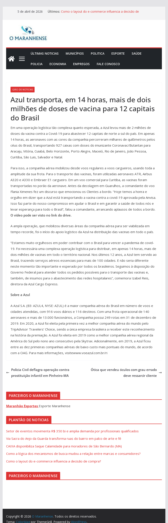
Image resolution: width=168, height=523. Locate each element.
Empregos (81, 64)
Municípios (75, 53)
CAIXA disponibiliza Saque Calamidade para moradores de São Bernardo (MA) (64, 446)
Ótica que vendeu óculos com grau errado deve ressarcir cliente (126, 372)
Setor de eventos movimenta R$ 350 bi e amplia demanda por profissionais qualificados (72, 431)
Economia (57, 64)
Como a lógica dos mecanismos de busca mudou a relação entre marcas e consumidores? (73, 453)
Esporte (118, 53)
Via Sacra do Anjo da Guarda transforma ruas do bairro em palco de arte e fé (63, 438)
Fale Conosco (108, 64)
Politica (97, 53)
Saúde (137, 53)
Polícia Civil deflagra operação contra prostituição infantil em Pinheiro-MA (37, 372)
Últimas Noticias (45, 53)
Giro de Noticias (22, 89)
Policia (36, 64)
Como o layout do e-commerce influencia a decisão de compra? (53, 461)
